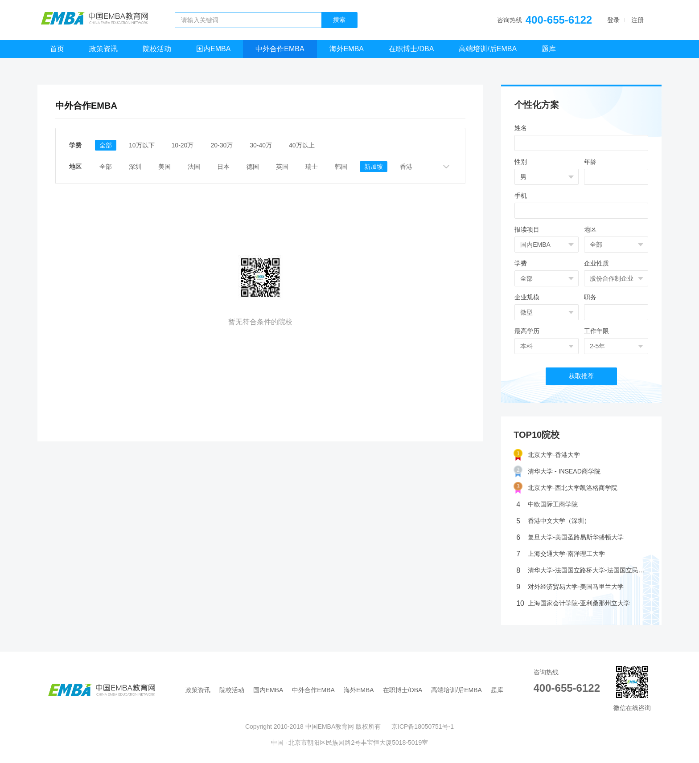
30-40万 (261, 145)
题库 (549, 49)
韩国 (341, 166)
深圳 (135, 166)
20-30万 (221, 145)
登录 (613, 20)
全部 (105, 145)
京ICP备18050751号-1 (422, 726)
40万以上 (302, 145)
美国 (164, 166)
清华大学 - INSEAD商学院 (557, 471)
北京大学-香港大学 (547, 455)
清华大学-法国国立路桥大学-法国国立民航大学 (582, 570)
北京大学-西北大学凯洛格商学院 (565, 488)
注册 (637, 20)
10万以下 (142, 145)
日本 (223, 166)
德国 (253, 166)
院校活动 (157, 49)
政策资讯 (103, 49)
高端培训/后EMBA (488, 49)
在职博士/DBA (411, 49)
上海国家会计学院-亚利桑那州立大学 (573, 603)
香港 (406, 166)
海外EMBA (346, 49)
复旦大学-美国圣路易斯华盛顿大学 (570, 537)
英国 (282, 166)
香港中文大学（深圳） (553, 521)
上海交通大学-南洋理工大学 (560, 554)
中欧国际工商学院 (547, 504)
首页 (57, 49)
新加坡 (373, 166)
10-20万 (183, 145)
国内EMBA (213, 49)
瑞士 (311, 166)
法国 (194, 166)
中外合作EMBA (279, 49)
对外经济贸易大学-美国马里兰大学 (570, 587)
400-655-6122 (559, 20)
